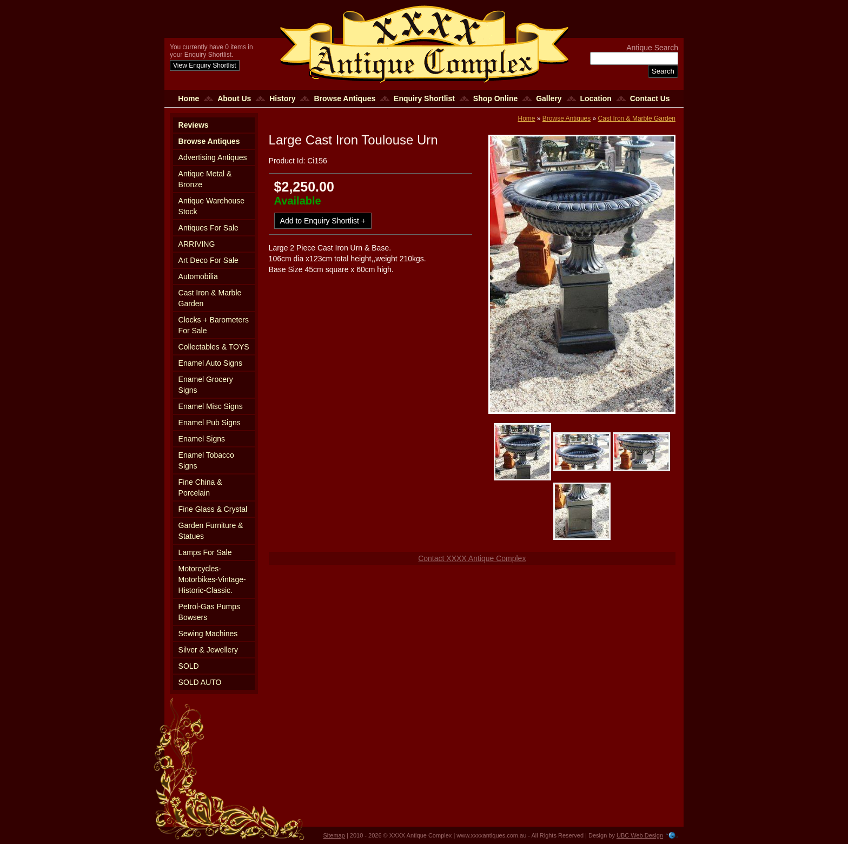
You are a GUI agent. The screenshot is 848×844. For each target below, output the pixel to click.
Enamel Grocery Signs (205, 384)
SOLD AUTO (200, 682)
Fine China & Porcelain (200, 487)
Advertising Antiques (212, 157)
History (282, 98)
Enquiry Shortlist (424, 98)
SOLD (188, 666)
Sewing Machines (208, 633)
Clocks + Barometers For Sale (213, 325)
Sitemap (334, 835)
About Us (234, 98)
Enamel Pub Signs (209, 422)
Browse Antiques (344, 98)
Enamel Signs (201, 438)
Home (188, 98)
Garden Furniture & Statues (210, 530)
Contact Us (650, 98)
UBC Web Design (640, 835)
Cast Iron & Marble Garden (210, 298)
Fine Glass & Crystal (213, 509)
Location (596, 98)
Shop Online (495, 98)
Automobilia (198, 276)
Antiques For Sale (208, 227)
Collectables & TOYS (213, 346)
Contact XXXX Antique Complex (472, 558)
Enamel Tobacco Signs (206, 460)
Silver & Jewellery (208, 649)
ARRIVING (196, 244)
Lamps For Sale (205, 552)
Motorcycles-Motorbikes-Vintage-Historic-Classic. (212, 579)
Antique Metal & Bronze (205, 179)
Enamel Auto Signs (210, 363)
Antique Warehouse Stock (211, 206)
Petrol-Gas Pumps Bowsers (209, 612)
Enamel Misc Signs (210, 406)
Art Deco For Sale (208, 260)
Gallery (548, 98)
